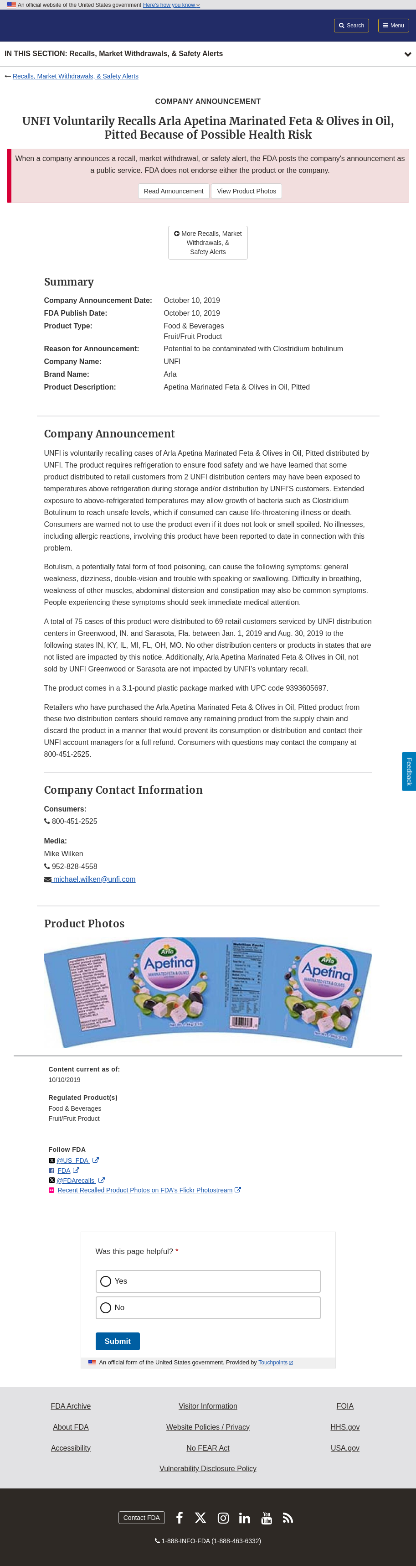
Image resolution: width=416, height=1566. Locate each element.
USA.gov (345, 1448)
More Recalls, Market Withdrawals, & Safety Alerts (207, 242)
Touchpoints (273, 1362)
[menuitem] (208, 1078)
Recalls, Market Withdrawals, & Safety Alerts (76, 76)
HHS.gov (345, 1427)
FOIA (345, 1406)
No (120, 1307)
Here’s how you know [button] (171, 5)
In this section (114, 54)
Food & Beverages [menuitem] (75, 1108)
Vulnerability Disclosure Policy (208, 1468)
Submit (118, 1341)
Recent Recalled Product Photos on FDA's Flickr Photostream (145, 1190)
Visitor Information (208, 1406)
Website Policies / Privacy (208, 1427)
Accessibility (71, 1448)
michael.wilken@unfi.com (93, 879)
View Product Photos (246, 191)
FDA (64, 1170)
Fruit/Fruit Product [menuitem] (74, 1118)
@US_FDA (73, 1160)
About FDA (70, 1427)
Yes (121, 1281)
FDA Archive (71, 1406)
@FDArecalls (76, 1180)
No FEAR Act (207, 1448)
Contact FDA (141, 1517)
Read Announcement (174, 191)
